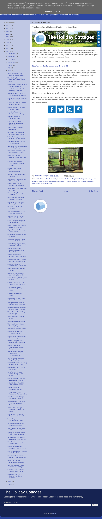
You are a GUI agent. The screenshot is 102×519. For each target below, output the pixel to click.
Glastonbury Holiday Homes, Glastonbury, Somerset (17, 180)
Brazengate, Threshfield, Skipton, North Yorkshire (16, 415)
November (11, 56)
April (9, 484)
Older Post (93, 191)
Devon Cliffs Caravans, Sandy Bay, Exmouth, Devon (17, 363)
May (9, 481)
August (10, 65)
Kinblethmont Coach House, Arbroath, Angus (17, 337)
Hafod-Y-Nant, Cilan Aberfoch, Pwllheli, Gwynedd (17, 85)
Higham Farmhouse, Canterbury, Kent (14, 117)
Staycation (61, 181)
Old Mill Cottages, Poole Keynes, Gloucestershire (16, 341)
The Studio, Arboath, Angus (16, 321)
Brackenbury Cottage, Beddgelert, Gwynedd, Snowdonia (16, 250)
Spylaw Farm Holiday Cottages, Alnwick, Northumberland (14, 169)
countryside (62, 179)
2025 (8, 28)
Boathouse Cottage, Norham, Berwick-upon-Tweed (17, 99)
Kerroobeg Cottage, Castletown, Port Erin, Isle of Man (17, 157)
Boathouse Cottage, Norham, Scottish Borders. (17, 103)
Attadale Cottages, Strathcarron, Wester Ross (17, 265)
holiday (40, 181)
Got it (57, 11)
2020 (8, 42)
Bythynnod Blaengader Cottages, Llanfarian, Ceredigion (15, 123)
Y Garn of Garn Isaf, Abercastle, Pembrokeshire (17, 393)
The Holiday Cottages (23, 492)
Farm (94, 179)
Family (90, 179)
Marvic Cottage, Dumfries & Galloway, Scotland (17, 198)
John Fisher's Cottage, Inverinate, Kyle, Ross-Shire (16, 373)
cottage (55, 179)
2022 (8, 37)
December (11, 53)
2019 (8, 45)
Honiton (46, 181)
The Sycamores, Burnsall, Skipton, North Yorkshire (16, 303)
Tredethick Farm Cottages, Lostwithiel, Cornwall (16, 397)
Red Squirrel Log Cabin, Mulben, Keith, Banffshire (17, 456)
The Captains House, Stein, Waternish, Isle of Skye (17, 429)
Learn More (48, 11)
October (11, 59)
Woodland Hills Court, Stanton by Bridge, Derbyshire (17, 147)
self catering (53, 181)
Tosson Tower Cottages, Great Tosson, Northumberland (15, 353)
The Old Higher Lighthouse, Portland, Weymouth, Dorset (17, 403)
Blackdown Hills (42, 179)
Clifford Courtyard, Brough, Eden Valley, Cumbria (16, 379)
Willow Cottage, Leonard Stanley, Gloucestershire (16, 137)
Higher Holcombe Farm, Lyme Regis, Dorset (17, 230)
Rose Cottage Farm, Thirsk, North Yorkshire (17, 142)
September (11, 62)
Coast (50, 179)
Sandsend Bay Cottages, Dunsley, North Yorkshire (16, 203)
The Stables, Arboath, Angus (17, 328)
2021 (8, 40)
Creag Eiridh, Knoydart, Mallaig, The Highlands (16, 184)
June (9, 71)
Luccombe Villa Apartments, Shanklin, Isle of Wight (17, 133)
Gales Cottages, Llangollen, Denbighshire (17, 221)
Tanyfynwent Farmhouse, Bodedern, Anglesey (16, 424)
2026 (8, 25)
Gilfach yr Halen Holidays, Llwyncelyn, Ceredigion (16, 274)
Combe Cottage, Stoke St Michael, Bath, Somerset (16, 283)
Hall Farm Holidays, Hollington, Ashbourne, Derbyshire (16, 347)
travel (67, 181)
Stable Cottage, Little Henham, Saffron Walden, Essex (17, 288)
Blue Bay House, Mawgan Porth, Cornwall (16, 442)
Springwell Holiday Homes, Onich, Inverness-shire (16, 433)
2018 (8, 48)
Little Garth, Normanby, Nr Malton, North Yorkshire (16, 151)
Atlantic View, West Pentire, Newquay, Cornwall (17, 89)
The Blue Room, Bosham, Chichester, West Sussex (17, 217)
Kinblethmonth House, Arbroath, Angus (15, 332)
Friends (34, 181)
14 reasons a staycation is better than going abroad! (17, 438)
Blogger (54, 513)
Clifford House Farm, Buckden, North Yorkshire (17, 255)
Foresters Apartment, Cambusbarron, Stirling (16, 113)
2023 (8, 34)
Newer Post (37, 191)
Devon (69, 179)
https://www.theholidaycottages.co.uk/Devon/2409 (50, 66)
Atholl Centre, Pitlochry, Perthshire (15, 128)
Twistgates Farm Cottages (78, 181)
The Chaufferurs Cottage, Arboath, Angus (16, 325)
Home (65, 191)
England (84, 179)
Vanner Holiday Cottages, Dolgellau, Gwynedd (16, 359)
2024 (8, 31)
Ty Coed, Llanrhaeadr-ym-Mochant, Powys (16, 175)
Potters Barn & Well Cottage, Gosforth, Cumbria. (17, 226)
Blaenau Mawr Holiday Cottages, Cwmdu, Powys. (17, 447)
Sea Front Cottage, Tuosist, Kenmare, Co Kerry (16, 212)
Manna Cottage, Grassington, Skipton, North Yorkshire (17, 308)
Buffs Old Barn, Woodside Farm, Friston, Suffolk (16, 384)
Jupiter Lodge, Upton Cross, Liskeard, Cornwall (17, 244)
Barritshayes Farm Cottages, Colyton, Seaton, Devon (17, 260)
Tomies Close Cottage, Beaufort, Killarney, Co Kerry (16, 409)
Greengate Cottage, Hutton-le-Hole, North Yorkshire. (17, 240)
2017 (8, 51)
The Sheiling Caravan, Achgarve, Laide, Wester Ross (16, 79)
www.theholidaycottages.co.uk (42, 183)
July (9, 68)
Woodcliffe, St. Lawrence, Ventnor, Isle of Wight (16, 466)
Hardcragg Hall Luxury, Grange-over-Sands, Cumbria (15, 476)
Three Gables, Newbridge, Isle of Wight (16, 312)
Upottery (90, 181)
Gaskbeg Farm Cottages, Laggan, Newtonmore (16, 470)
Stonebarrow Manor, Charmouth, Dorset (15, 388)
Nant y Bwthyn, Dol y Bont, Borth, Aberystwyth (16, 299)
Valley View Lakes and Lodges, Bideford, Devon (16, 74)
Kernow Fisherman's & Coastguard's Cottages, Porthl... (16, 163)
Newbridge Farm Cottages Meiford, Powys (16, 108)
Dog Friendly (76, 179)
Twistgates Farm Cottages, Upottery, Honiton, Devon (17, 94)
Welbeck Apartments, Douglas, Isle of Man (15, 419)
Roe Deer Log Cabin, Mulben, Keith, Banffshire (17, 452)
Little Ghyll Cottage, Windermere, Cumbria (16, 461)
